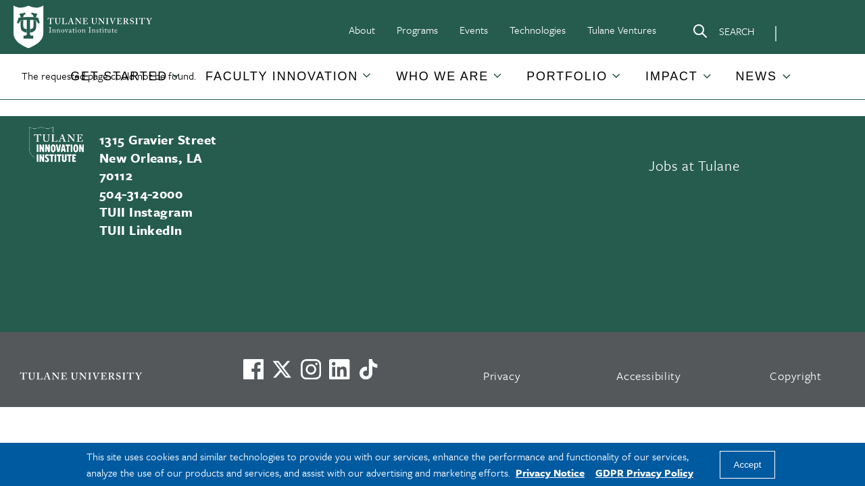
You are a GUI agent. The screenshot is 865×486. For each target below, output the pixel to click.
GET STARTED (119, 76)
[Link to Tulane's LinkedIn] (339, 369)
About (362, 29)
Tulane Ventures (621, 29)
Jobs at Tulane (694, 165)
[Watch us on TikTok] (368, 369)
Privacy (502, 375)
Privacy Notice (550, 472)
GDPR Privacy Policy (644, 472)
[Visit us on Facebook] (253, 369)
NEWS (756, 76)
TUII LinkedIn (140, 230)
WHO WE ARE (442, 76)
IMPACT (671, 76)
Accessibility (648, 375)
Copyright (796, 375)
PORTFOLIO (567, 76)
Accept (748, 465)
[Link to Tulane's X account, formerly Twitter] (282, 369)
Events (474, 29)
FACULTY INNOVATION (281, 76)
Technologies (538, 29)
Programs (417, 29)
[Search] (723, 34)
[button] (119, 77)
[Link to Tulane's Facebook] (311, 369)
